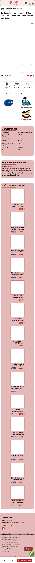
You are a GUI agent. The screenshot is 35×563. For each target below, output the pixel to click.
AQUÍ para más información (8, 550)
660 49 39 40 (8, 525)
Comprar (26, 560)
